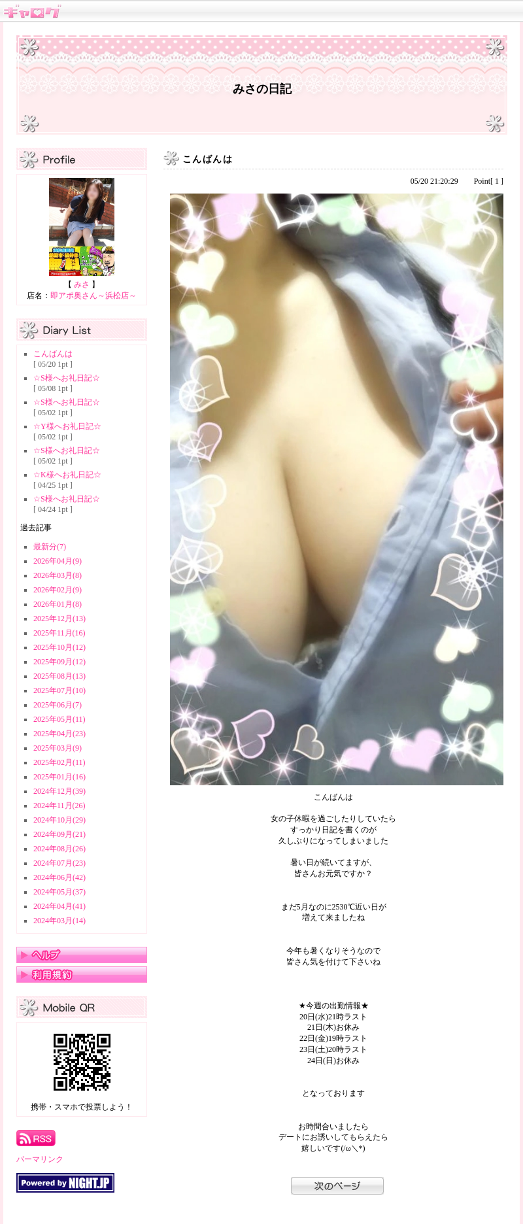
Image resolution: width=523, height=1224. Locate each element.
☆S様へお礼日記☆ (66, 377)
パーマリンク (39, 1159)
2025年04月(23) (59, 733)
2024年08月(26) (59, 848)
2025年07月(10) (59, 690)
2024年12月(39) (59, 791)
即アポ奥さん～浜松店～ (93, 295)
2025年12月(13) (59, 618)
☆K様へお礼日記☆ (67, 474)
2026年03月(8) (57, 575)
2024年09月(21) (59, 834)
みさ (82, 284)
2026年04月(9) (57, 561)
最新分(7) (49, 546)
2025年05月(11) (59, 719)
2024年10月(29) (59, 819)
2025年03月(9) (57, 748)
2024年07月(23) (59, 863)
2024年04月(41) (59, 906)
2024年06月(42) (59, 877)
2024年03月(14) (59, 920)
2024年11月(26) (59, 805)
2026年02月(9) (57, 589)
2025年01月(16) (59, 776)
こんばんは (53, 353)
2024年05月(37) (59, 891)
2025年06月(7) (57, 704)
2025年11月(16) (59, 633)
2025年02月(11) (59, 762)
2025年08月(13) (59, 676)
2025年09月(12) (59, 661)
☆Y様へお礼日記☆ (67, 426)
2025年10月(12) (59, 647)
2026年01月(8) (57, 604)
